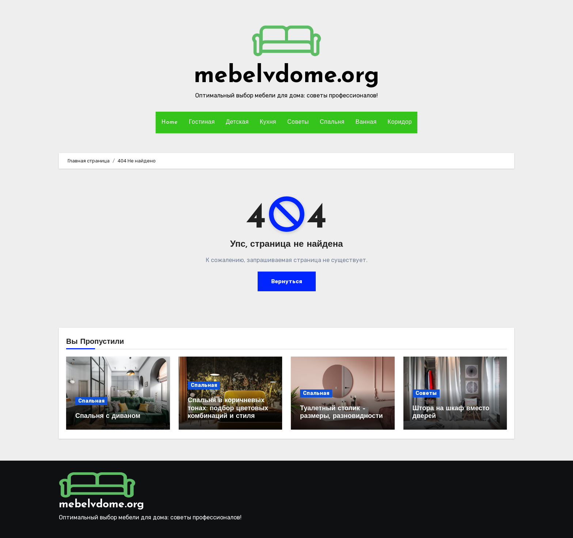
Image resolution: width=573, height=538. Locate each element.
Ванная (366, 122)
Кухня (268, 122)
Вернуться (286, 281)
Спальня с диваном (107, 416)
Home (169, 122)
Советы (298, 122)
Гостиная (202, 122)
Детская (237, 122)
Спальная (91, 401)
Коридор (400, 122)
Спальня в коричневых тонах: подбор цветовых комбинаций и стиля (228, 408)
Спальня (332, 122)
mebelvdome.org (286, 76)
